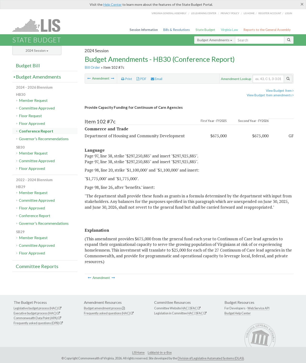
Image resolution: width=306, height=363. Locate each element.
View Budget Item (280, 90)
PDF (141, 79)
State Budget (205, 30)
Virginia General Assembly (169, 13)
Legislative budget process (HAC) (36, 308)
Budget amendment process (103, 308)
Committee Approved (37, 108)
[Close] (302, 4)
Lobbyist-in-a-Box (160, 352)
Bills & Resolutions (176, 30)
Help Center (112, 4)
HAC (184, 308)
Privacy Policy (230, 13)
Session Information (144, 30)
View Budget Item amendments (270, 95)
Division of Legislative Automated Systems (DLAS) (211, 358)
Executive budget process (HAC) (35, 313)
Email (156, 79)
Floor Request (30, 115)
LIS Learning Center (203, 13)
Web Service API (258, 308)
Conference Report (36, 131)
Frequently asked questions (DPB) (36, 323)
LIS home (249, 13)
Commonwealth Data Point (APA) (36, 318)
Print (126, 79)
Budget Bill (28, 65)
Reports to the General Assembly (267, 30)
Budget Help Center (237, 313)
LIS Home (138, 352)
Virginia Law (229, 30)
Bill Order (92, 67)
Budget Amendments (214, 40)
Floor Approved (32, 123)
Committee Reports (37, 266)
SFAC (193, 308)
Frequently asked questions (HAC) (107, 313)
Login (288, 13)
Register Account (269, 13)
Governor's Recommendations (44, 138)
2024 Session (37, 50)
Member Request (33, 100)
